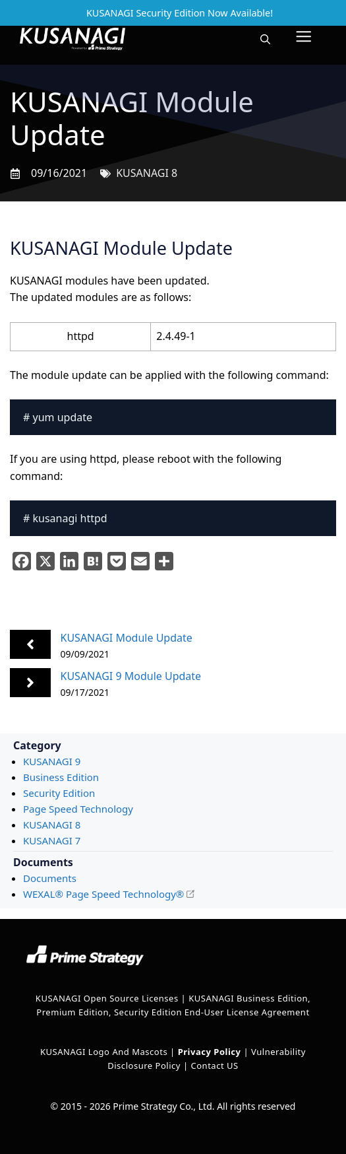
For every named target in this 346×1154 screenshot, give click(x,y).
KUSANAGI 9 (51, 761)
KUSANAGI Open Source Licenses (107, 998)
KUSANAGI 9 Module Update (131, 676)
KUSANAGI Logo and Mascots (105, 1052)
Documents (49, 878)
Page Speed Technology (78, 808)
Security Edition (59, 792)
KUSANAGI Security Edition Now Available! (179, 13)
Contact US (214, 1065)
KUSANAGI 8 (146, 173)
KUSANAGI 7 (51, 840)
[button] (265, 39)
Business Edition (61, 777)
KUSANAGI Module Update (126, 637)
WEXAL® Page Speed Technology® (103, 893)
